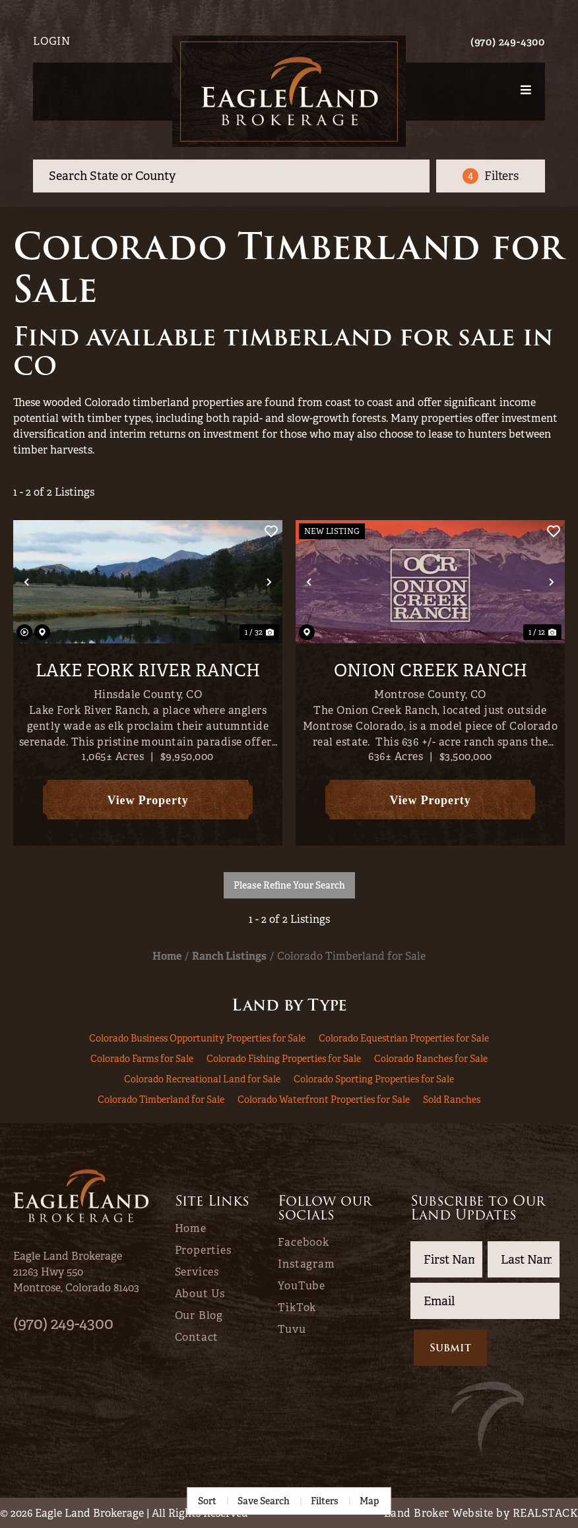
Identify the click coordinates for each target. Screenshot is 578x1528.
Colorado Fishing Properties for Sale (284, 1059)
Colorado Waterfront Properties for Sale (324, 1099)
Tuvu (291, 1329)
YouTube (301, 1286)
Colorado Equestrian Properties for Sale (404, 1038)
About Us (200, 1294)
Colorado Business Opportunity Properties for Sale (197, 1038)
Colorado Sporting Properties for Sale (374, 1079)
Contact (197, 1337)
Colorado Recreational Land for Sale (202, 1079)
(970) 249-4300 (507, 42)
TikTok (297, 1307)
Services (197, 1272)
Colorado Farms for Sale (141, 1059)
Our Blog (199, 1315)
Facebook (303, 1242)
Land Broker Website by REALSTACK (481, 1513)
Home (191, 1228)
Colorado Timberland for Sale (161, 1099)
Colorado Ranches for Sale (431, 1059)
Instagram (306, 1264)
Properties (203, 1250)
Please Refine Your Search (289, 885)
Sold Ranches (451, 1099)
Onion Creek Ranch (430, 671)
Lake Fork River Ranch (148, 671)
